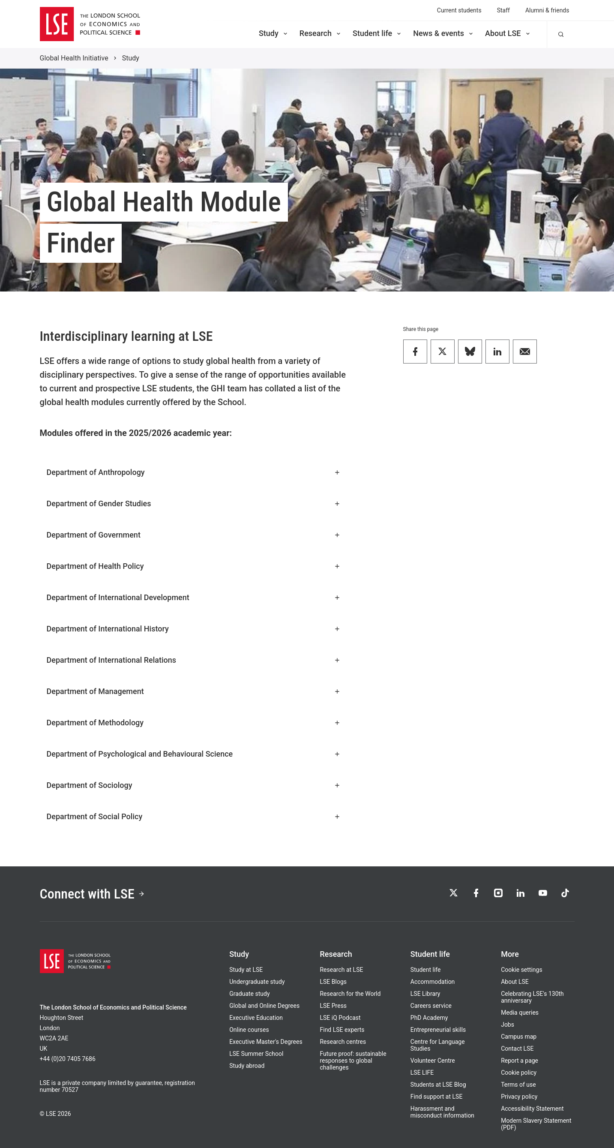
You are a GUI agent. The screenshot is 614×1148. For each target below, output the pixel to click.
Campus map (518, 1036)
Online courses (249, 1029)
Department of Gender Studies (194, 503)
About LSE (508, 33)
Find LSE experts (342, 1029)
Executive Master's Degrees (266, 1041)
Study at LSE (246, 969)
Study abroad (246, 1065)
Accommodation (432, 981)
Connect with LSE (92, 894)
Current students (459, 10)
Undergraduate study (257, 981)
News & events (443, 33)
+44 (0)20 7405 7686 (68, 1058)
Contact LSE (517, 1048)
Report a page (519, 1060)
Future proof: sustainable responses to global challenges (353, 1060)
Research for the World (350, 993)
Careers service (431, 1005)
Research (321, 33)
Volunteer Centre (432, 1060)
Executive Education (256, 1017)
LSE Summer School (256, 1053)
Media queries (520, 1012)
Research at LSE (341, 969)
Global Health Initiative (74, 58)
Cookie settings (521, 969)
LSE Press (333, 1005)
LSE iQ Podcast (340, 1017)
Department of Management (194, 691)
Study (274, 33)
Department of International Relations (194, 659)
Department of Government (194, 534)
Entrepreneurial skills (438, 1029)
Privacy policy (519, 1096)
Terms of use (518, 1084)
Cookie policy (518, 1072)
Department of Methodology (194, 722)
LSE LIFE (422, 1072)
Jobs (507, 1024)
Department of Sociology (194, 785)
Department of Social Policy (194, 816)
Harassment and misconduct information (442, 1112)
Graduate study (249, 993)
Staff (503, 10)
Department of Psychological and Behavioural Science (194, 753)
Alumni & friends (547, 10)
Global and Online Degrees (264, 1005)
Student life (377, 33)
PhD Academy (429, 1017)
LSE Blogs (333, 981)
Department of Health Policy (194, 566)
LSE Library (425, 993)
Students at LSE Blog (438, 1084)
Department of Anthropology (194, 472)
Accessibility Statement (532, 1108)
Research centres (343, 1041)
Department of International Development (194, 597)
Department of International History (194, 628)
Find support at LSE (436, 1096)
